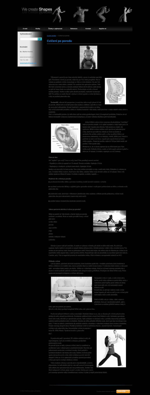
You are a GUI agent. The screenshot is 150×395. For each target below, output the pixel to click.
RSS (124, 2)
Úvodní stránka (51, 35)
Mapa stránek (116, 2)
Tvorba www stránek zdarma (106, 391)
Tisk (130, 2)
